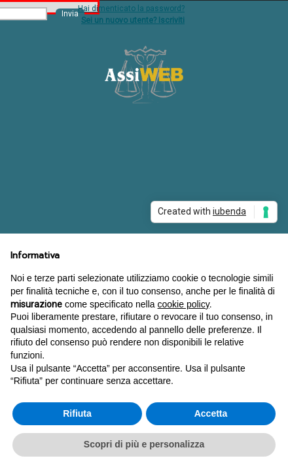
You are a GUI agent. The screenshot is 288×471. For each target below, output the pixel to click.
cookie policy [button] (183, 304)
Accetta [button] (211, 413)
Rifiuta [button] (77, 413)
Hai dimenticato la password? (131, 8)
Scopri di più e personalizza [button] (144, 444)
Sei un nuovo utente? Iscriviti (133, 20)
